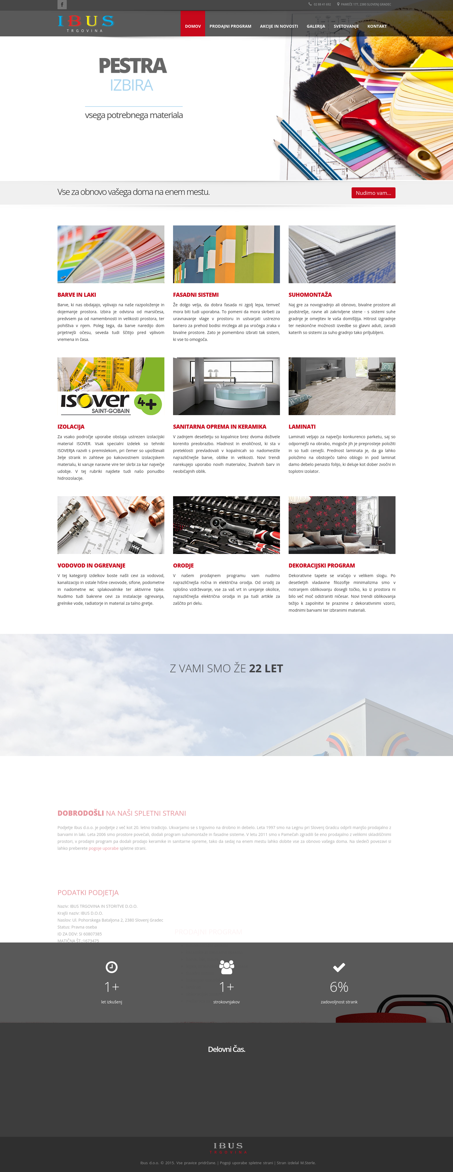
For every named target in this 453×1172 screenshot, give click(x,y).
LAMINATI (302, 427)
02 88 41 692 (320, 4)
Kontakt (377, 26)
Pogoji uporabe (233, 1162)
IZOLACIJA (70, 427)
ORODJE (183, 566)
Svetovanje (346, 26)
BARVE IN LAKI (76, 295)
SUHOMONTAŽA (310, 295)
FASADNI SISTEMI (196, 295)
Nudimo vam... (373, 192)
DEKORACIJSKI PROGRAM (322, 566)
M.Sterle (307, 1162)
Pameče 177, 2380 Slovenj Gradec (364, 4)
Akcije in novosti (279, 26)
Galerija (316, 26)
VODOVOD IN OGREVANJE (91, 566)
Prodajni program (230, 26)
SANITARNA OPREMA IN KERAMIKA (219, 427)
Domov (193, 26)
